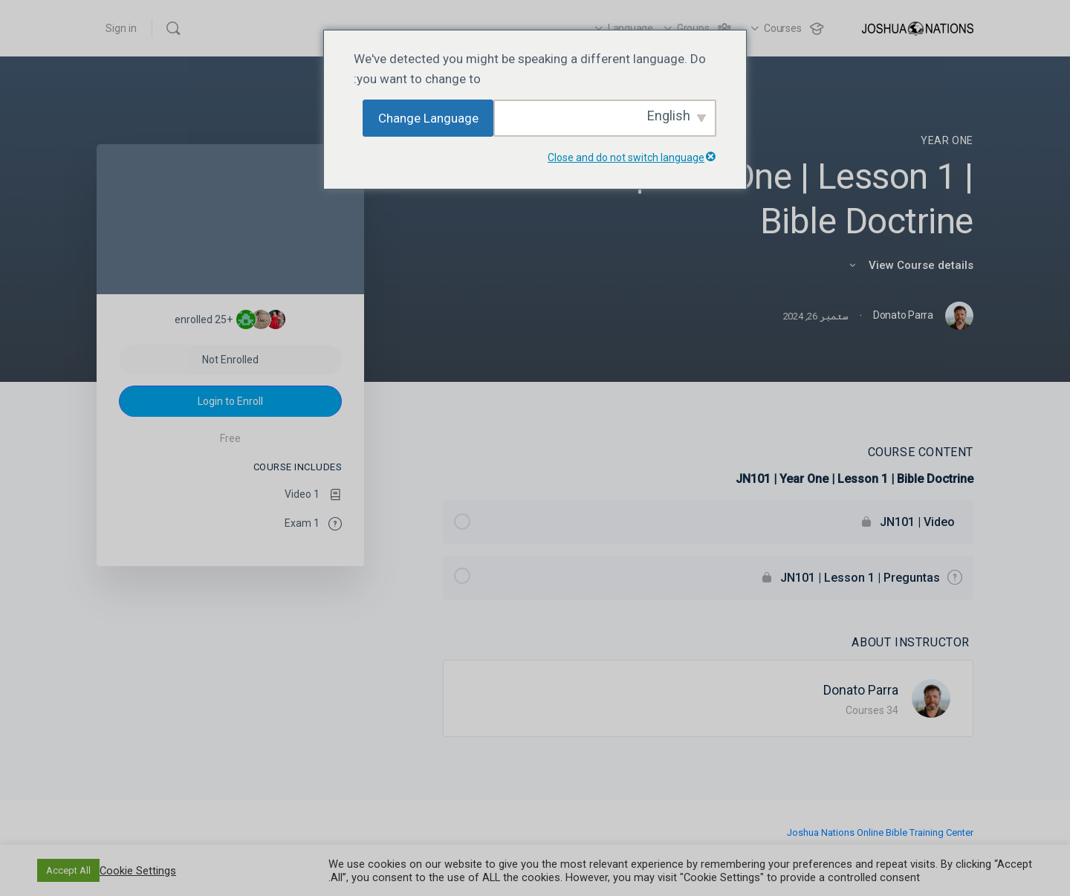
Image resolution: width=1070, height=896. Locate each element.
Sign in (121, 28)
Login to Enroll (230, 401)
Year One (947, 140)
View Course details (910, 265)
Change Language (428, 118)
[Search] (173, 28)
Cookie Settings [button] (138, 870)
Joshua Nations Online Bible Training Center (880, 832)
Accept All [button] (68, 870)
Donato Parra (860, 690)
